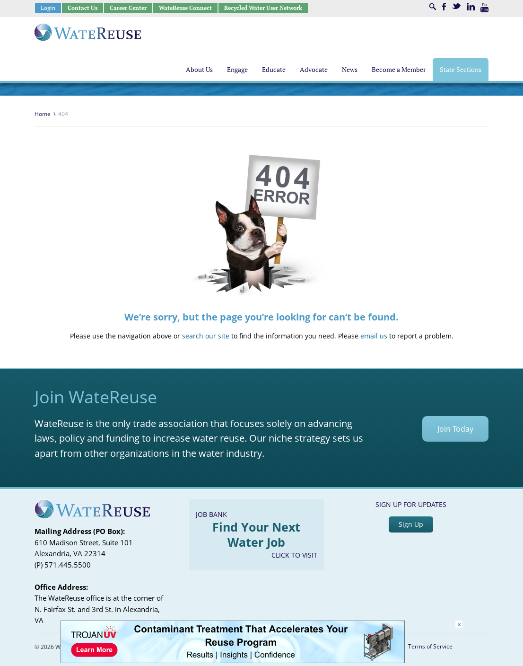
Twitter (456, 6)
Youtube (484, 7)
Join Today (455, 429)
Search (432, 6)
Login (48, 7)
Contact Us (82, 7)
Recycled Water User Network (263, 7)
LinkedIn (471, 6)
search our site (205, 335)
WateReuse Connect (185, 7)
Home (43, 114)
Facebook (444, 6)
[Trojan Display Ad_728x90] (233, 660)
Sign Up (411, 524)
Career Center (128, 7)
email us (373, 335)
